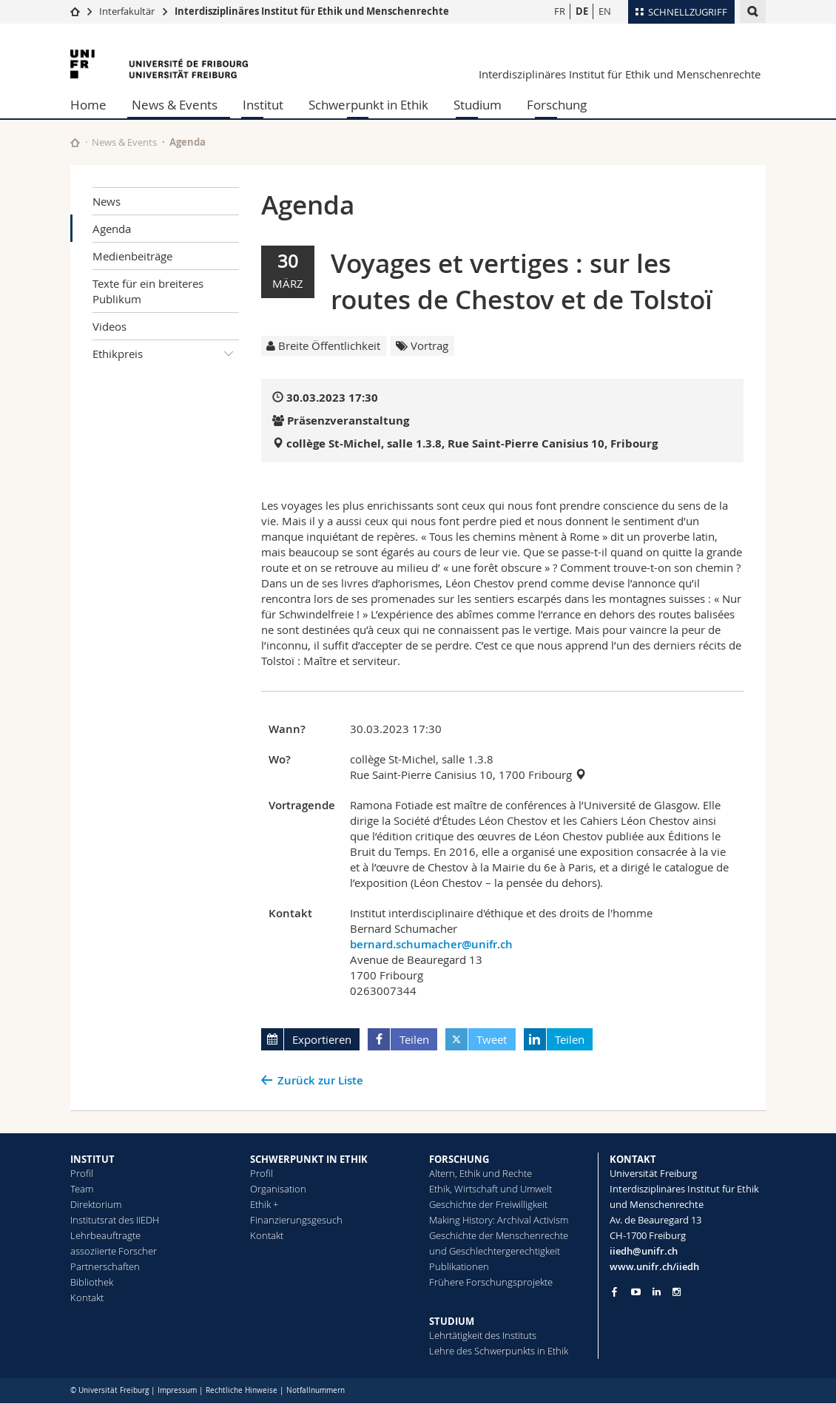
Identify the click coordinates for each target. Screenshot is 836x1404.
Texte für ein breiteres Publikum (147, 291)
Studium (478, 104)
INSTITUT (92, 1159)
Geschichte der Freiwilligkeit (488, 1204)
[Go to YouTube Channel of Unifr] (636, 1292)
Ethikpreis (165, 353)
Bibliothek (91, 1282)
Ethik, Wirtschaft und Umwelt (490, 1188)
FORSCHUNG (459, 1159)
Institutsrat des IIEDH (114, 1219)
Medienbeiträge (132, 256)
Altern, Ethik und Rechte (480, 1173)
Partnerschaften (105, 1266)
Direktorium (95, 1204)
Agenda (111, 228)
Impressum (177, 1390)
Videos (109, 326)
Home (88, 104)
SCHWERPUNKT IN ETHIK (309, 1159)
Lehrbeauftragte (105, 1235)
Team (81, 1188)
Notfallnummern (315, 1390)
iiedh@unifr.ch (644, 1251)
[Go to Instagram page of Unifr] (676, 1292)
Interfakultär (127, 11)
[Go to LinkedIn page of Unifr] (657, 1292)
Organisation (278, 1188)
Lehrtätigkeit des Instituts (482, 1335)
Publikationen (459, 1266)
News (106, 201)
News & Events (175, 104)
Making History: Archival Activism (498, 1219)
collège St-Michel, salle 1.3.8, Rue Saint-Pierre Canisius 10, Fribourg (472, 443)
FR (559, 11)
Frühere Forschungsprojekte (491, 1282)
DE (582, 11)
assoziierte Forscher (113, 1251)
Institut (263, 104)
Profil (81, 1173)
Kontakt (87, 1297)
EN (605, 11)
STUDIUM (451, 1321)
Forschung (557, 104)
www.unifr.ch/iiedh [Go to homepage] (654, 1266)
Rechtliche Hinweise (241, 1390)
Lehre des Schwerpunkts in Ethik (498, 1350)
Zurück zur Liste (320, 1080)
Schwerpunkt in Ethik (368, 104)
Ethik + (264, 1204)
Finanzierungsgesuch (296, 1219)
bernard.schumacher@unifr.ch (431, 944)
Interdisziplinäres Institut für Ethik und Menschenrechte (312, 11)
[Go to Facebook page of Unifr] (614, 1291)
